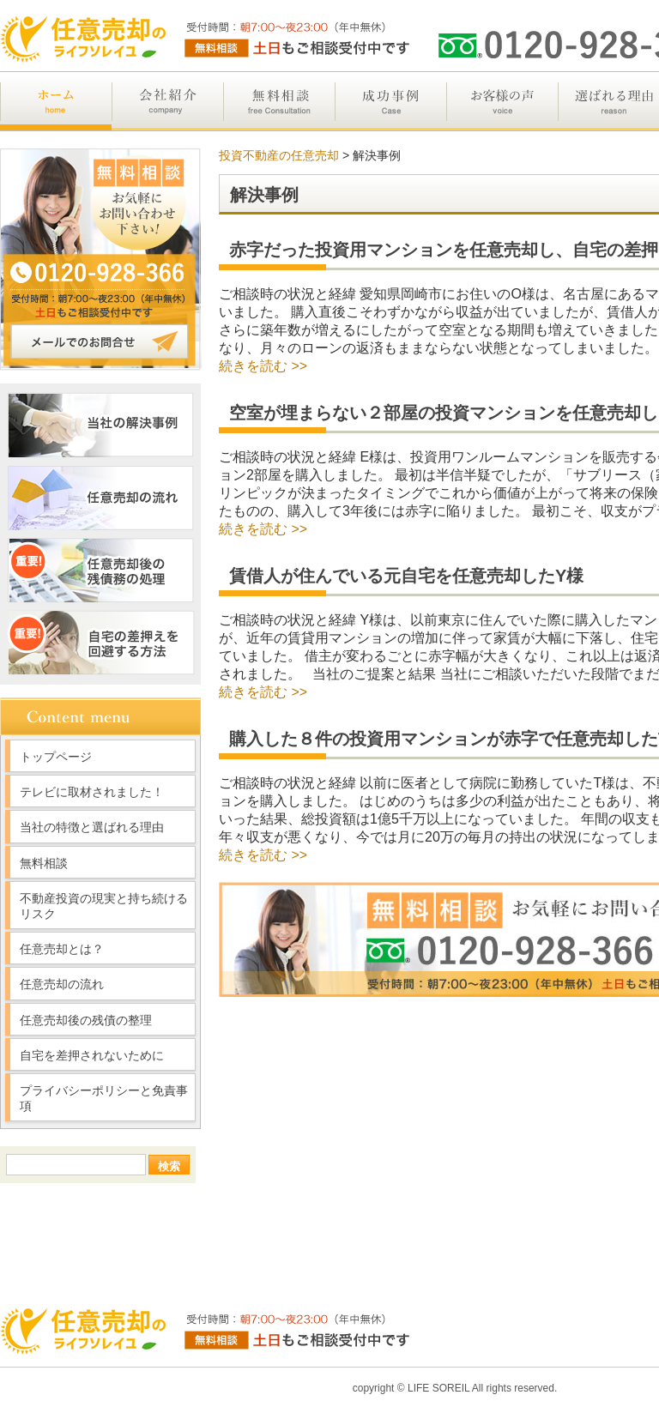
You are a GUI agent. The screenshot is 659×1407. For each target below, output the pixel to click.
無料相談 (44, 863)
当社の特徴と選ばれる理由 (92, 827)
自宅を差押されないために (92, 1055)
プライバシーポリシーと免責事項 (104, 1098)
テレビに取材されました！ (92, 792)
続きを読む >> (263, 366)
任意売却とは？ (62, 949)
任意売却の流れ (62, 984)
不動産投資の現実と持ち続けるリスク (104, 906)
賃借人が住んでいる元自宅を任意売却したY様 (406, 575)
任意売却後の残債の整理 (86, 1020)
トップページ (56, 757)
